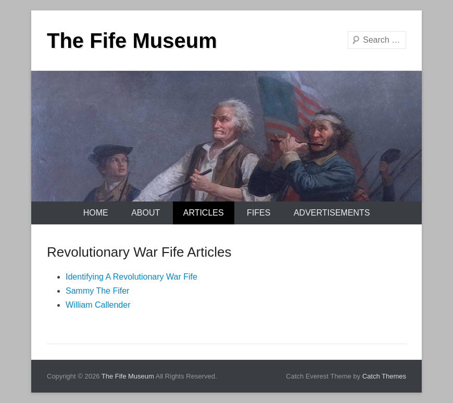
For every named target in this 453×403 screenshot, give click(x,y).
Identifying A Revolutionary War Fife (131, 276)
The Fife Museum (132, 40)
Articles (203, 212)
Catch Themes (384, 376)
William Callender (98, 304)
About (145, 212)
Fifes (258, 212)
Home (95, 212)
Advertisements (332, 212)
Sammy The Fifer (97, 290)
